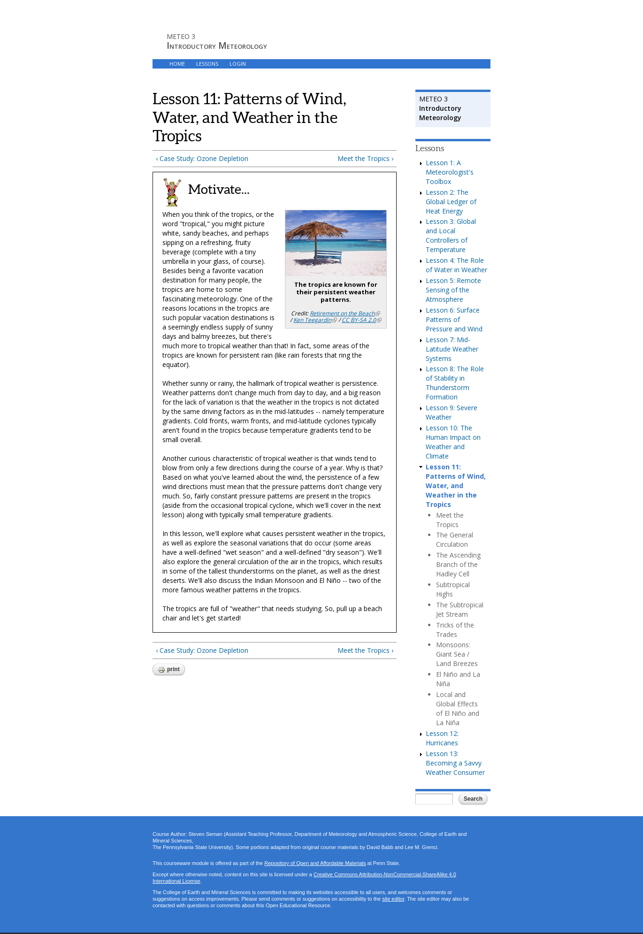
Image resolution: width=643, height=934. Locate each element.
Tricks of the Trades (455, 629)
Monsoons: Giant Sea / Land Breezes (457, 654)
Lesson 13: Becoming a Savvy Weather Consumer (455, 763)
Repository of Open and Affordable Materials (315, 863)
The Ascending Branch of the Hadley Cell (458, 564)
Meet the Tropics (450, 520)
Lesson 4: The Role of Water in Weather (456, 265)
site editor (393, 899)
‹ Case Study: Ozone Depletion (202, 158)
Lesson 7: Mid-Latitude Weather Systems (452, 349)
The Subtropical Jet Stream (459, 609)
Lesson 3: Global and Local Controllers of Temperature (451, 235)
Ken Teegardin (315, 320)
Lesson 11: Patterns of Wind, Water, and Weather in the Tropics (456, 485)
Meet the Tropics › (365, 158)
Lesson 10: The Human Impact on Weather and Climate (453, 441)
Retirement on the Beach (345, 313)
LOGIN (238, 63)
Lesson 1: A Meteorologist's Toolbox (450, 172)
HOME (177, 63)
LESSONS (207, 63)
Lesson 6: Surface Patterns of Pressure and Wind (454, 319)
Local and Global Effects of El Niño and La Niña (457, 708)
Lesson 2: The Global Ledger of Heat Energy (451, 201)
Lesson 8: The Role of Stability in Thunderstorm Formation (455, 382)
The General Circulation (454, 539)
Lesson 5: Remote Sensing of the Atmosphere (453, 290)
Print (169, 670)
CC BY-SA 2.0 (362, 320)
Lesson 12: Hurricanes (442, 738)
